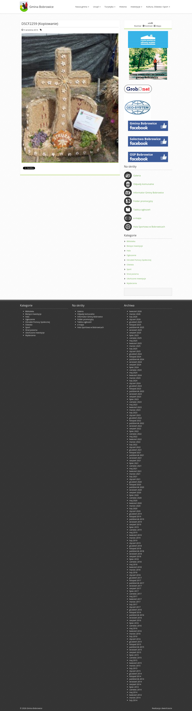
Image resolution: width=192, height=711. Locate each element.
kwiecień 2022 (135, 439)
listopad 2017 (135, 580)
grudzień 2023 (135, 386)
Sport (129, 269)
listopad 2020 (135, 484)
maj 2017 (133, 596)
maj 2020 (133, 500)
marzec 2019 (134, 538)
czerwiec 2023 (135, 402)
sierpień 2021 (135, 460)
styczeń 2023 (135, 415)
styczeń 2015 (135, 671)
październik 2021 (136, 455)
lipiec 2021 (134, 463)
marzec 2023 (134, 410)
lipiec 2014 (134, 687)
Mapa (157, 26)
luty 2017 (133, 604)
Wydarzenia (132, 283)
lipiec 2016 (134, 623)
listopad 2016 (135, 612)
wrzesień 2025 (135, 330)
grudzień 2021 (135, 450)
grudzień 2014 (135, 673)
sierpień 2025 (135, 332)
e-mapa (137, 218)
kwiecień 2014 (135, 695)
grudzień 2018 (135, 546)
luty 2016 (133, 636)
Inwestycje (136, 6)
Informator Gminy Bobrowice (148, 192)
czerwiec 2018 (135, 561)
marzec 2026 (134, 314)
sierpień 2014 (135, 684)
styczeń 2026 (135, 319)
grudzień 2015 (135, 641)
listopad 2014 (135, 676)
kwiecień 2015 (135, 663)
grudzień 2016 (135, 609)
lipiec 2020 (134, 495)
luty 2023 (133, 412)
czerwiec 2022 (135, 434)
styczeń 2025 (135, 351)
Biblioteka (131, 241)
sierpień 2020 (135, 492)
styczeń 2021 (135, 479)
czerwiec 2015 (135, 657)
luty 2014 (133, 700)
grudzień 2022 (135, 418)
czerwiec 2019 (135, 530)
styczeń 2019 (135, 543)
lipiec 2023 (134, 399)
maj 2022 (133, 436)
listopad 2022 (135, 420)
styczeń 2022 (135, 447)
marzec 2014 (134, 697)
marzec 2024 (134, 378)
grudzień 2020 (135, 482)
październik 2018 (136, 551)
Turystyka (110, 6)
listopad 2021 (135, 452)
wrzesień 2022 (135, 426)
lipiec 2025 (134, 335)
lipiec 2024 (134, 367)
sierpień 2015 (135, 652)
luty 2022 (133, 444)
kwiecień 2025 (135, 343)
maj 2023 (133, 404)
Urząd (97, 6)
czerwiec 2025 (135, 338)
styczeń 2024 (135, 383)
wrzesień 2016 (135, 617)
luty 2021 (133, 476)
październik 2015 (136, 647)
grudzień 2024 (135, 354)
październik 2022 (136, 423)
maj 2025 (133, 340)
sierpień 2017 (135, 588)
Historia (123, 6)
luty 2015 (133, 668)
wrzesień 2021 (135, 458)
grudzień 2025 (135, 322)
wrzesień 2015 (135, 649)
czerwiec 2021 (135, 466)
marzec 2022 (134, 442)
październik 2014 (136, 679)
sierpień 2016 (135, 620)
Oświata (130, 264)
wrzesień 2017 (135, 585)
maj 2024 (133, 372)
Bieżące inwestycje (135, 246)
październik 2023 (136, 391)
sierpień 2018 (135, 556)
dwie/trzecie (166, 708)
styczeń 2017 (135, 607)
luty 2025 (133, 348)
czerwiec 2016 (135, 625)
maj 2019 (133, 532)
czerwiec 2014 (135, 689)
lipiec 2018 (134, 559)
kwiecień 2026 (135, 311)
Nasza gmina (82, 6)
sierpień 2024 (135, 364)
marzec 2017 (134, 601)
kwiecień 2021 (135, 471)
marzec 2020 (134, 506)
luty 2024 (133, 380)
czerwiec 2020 (135, 498)
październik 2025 (136, 327)
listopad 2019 (135, 516)
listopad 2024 (135, 356)
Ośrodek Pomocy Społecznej (139, 260)
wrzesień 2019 (135, 522)
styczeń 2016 (135, 639)
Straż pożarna (133, 274)
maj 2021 (133, 468)
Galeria (137, 175)
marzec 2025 (134, 346)
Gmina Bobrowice (41, 7)
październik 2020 (136, 487)
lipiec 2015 (134, 655)
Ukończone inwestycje (136, 278)
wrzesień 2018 (135, 553)
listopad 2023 (135, 388)
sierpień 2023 (135, 396)
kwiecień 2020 (135, 503)
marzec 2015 (134, 665)
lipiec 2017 (134, 591)
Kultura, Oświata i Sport (158, 6)
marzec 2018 (134, 569)
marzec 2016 (134, 633)
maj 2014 (133, 692)
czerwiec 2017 (135, 593)
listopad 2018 (135, 548)
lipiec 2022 (134, 431)
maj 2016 (133, 628)
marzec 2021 (134, 474)
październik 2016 (136, 615)
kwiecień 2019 (135, 535)
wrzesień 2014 (135, 681)
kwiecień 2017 (135, 599)
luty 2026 (133, 316)
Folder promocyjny (143, 201)
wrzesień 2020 (135, 490)
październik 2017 (136, 583)
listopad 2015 (135, 644)
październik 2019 (136, 519)
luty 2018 (133, 572)
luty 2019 (133, 540)
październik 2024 (136, 359)
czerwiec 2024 (135, 370)
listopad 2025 (135, 324)
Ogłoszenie (131, 255)
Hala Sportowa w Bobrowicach (149, 226)
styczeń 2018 (135, 575)
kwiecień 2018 (135, 567)
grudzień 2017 (135, 577)
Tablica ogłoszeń (141, 209)
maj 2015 (133, 660)
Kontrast (148, 26)
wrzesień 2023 (135, 394)
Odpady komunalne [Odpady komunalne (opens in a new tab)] (143, 184)
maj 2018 (133, 564)
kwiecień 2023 (135, 407)
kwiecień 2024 (135, 375)
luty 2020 (133, 508)
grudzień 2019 (135, 514)
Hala (129, 250)
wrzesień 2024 (135, 362)
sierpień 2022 (135, 428)
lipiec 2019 (134, 527)
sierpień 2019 (135, 524)
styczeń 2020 (135, 511)
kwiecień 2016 (135, 631)
